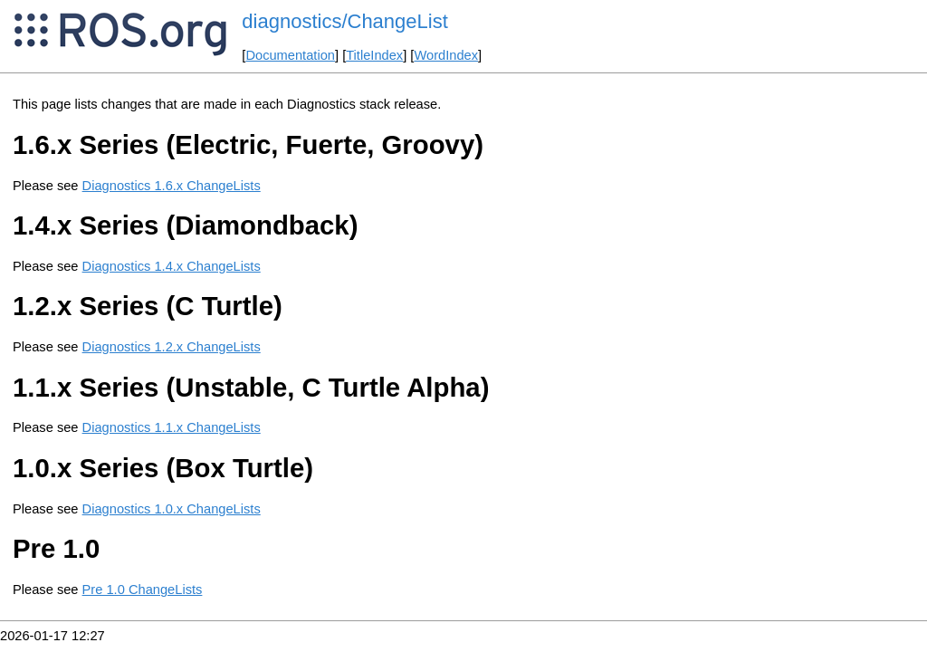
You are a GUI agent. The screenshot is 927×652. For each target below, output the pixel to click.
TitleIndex (374, 55)
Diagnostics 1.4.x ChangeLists (171, 266)
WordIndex (446, 55)
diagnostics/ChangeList (344, 21)
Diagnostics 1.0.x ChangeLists (171, 509)
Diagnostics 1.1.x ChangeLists (171, 427)
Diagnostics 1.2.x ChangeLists (171, 347)
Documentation (290, 55)
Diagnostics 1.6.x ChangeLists (171, 185)
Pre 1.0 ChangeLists (142, 589)
